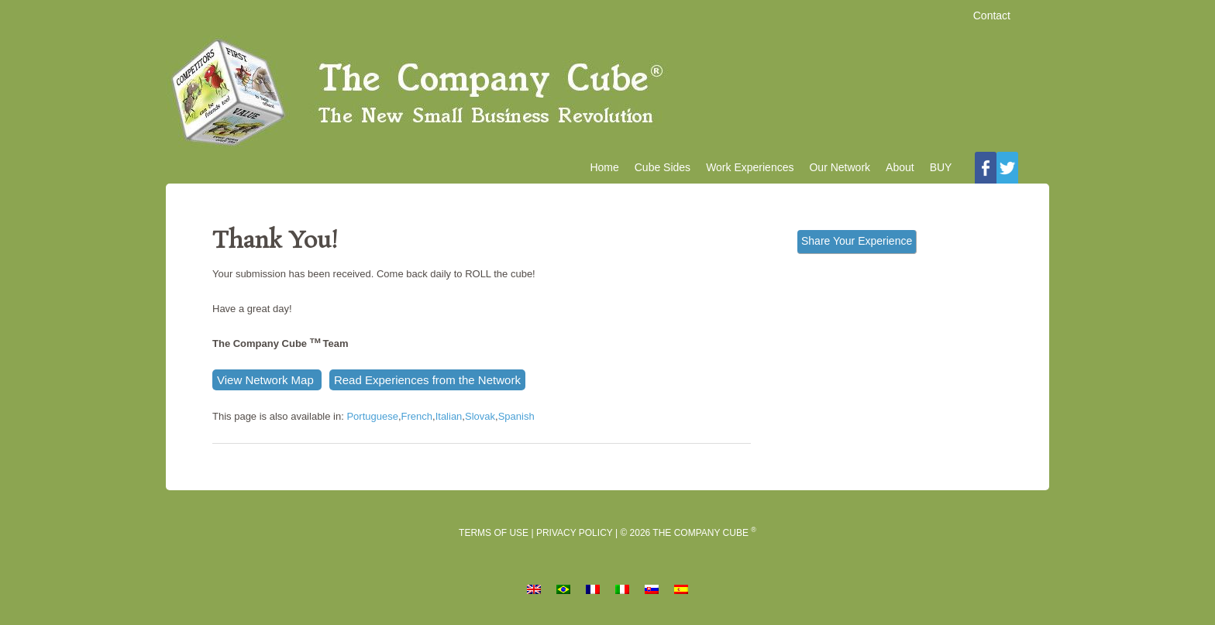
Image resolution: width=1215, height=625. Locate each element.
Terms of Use (493, 532)
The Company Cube (607, 94)
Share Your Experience (856, 241)
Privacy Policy (574, 532)
